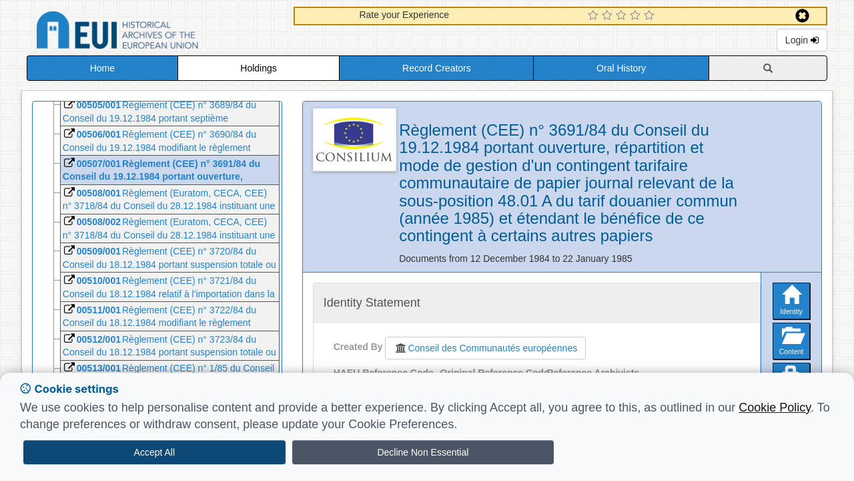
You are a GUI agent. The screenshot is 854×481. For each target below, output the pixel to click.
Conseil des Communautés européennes (485, 348)
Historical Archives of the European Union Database (155, 32)
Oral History (621, 68)
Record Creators (436, 68)
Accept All (154, 452)
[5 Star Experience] (651, 16)
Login (802, 40)
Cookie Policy (775, 407)
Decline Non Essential (422, 452)
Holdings (258, 68)
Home (102, 68)
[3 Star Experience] (623, 16)
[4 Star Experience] (637, 16)
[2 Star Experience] (609, 16)
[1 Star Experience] (595, 16)
